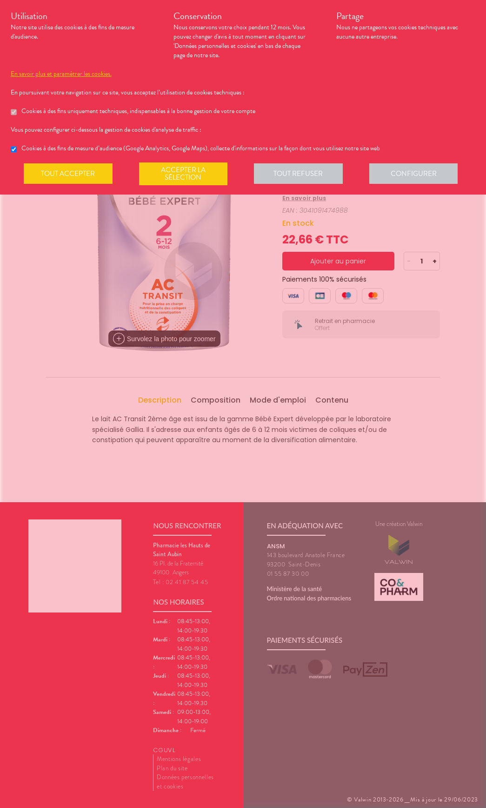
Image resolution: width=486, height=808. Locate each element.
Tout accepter (69, 174)
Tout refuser (301, 174)
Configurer (417, 174)
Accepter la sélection (185, 174)
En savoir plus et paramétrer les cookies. (61, 74)
